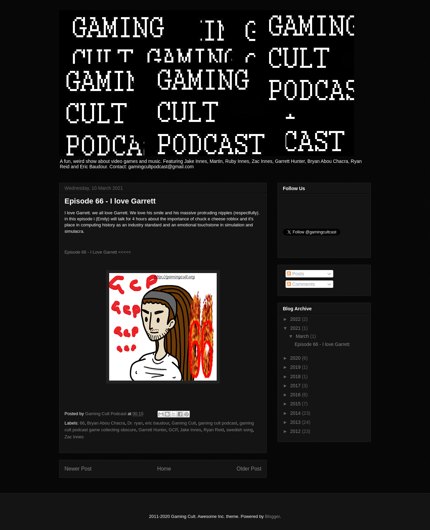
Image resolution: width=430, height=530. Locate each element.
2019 (296, 367)
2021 (296, 328)
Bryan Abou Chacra (106, 423)
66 (82, 423)
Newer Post (78, 469)
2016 (296, 394)
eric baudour (157, 423)
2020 (296, 358)
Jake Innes (190, 429)
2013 (296, 422)
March (303, 336)
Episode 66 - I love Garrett (322, 344)
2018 (296, 376)
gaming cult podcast (217, 423)
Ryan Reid (214, 429)
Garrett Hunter (152, 429)
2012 (296, 431)
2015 (296, 403)
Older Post (248, 469)
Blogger (272, 516)
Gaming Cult (184, 423)
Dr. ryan (135, 423)
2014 (296, 413)
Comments (301, 284)
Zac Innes (74, 436)
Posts (295, 273)
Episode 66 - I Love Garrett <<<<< (97, 252)
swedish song (239, 429)
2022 (296, 319)
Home (164, 469)
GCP (173, 429)
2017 (296, 385)
